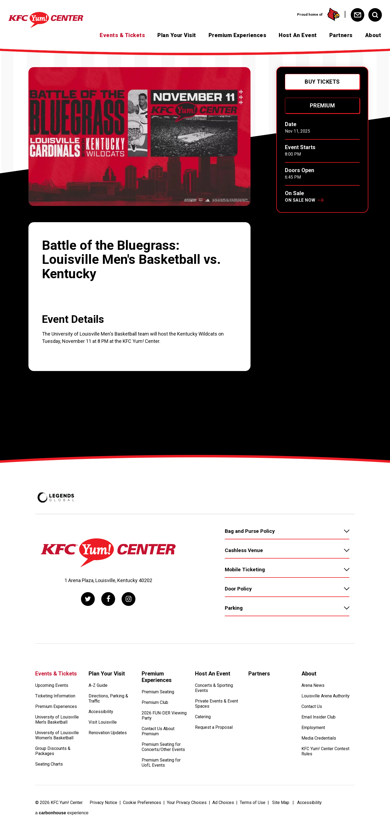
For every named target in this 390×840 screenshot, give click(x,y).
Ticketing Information (55, 695)
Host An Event (298, 35)
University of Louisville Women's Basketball (57, 735)
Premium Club (155, 702)
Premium (322, 105)
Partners (341, 35)
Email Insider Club (318, 717)
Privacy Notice (103, 802)
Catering (203, 716)
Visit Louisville (103, 722)
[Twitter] (88, 599)
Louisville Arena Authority (325, 695)
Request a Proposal (214, 727)
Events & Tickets (122, 35)
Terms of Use (252, 802)
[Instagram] (128, 599)
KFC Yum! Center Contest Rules (325, 751)
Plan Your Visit (176, 35)
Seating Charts (49, 764)
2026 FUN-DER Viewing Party (164, 715)
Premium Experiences (237, 35)
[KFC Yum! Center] (55, 20)
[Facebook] (108, 599)
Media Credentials (318, 738)
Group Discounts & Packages (52, 751)
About (373, 35)
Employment (313, 727)
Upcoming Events (51, 685)
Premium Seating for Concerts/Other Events (163, 747)
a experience (62, 813)
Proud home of (318, 14)
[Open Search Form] (375, 15)
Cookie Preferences (142, 802)
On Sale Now (300, 200)
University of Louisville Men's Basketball (57, 719)
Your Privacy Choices (187, 802)
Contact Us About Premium (158, 731)
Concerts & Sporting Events (214, 688)
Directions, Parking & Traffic (108, 698)
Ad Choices (223, 802)
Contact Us (311, 706)
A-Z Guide (98, 685)
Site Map (280, 802)
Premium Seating (158, 691)
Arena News (312, 685)
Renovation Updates (108, 732)
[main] (195, 253)
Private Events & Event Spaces (216, 703)
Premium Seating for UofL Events (161, 762)
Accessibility (101, 711)
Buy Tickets (322, 81)
